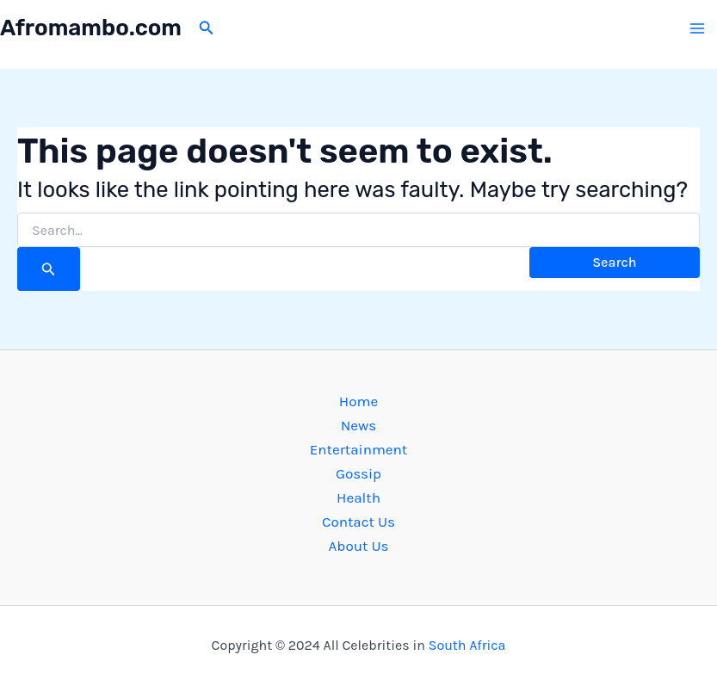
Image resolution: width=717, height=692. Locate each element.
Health (358, 497)
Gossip (358, 473)
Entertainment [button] (358, 449)
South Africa (467, 645)
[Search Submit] (48, 269)
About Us (359, 545)
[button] (206, 28)
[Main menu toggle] (698, 28)
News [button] (359, 425)
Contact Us (358, 521)
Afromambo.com (91, 28)
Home (358, 401)
